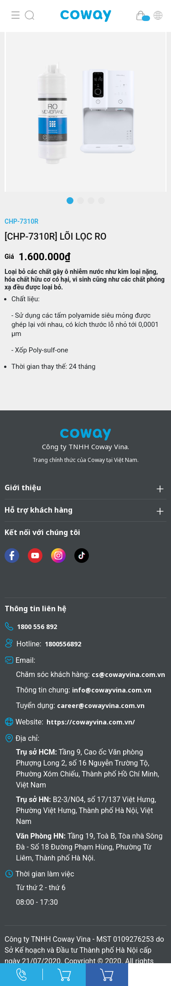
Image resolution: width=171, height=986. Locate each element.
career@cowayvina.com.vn (101, 705)
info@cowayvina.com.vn (111, 690)
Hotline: (21, 974)
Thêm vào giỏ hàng (64, 974)
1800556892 (63, 644)
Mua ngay (107, 974)
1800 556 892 (37, 626)
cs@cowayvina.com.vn (128, 674)
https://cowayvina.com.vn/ (91, 722)
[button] (70, 200)
